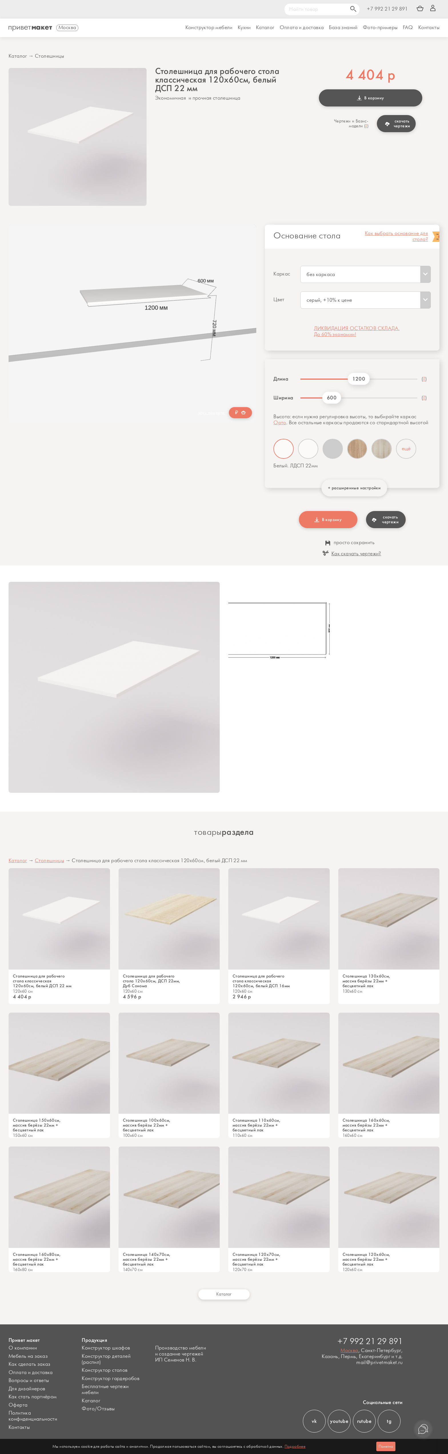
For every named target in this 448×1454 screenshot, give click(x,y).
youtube (339, 1421)
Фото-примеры (380, 28)
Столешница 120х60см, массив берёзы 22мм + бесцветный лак (366, 1259)
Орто (279, 423)
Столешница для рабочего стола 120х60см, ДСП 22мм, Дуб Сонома (151, 981)
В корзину (370, 98)
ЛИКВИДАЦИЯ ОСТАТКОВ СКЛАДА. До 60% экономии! (357, 331)
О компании (23, 1348)
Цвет (279, 300)
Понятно (386, 1446)
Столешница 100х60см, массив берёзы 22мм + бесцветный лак (147, 1125)
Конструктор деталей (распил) (106, 1359)
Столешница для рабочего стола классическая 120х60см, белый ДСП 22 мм (42, 981)
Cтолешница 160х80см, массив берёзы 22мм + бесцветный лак (37, 1259)
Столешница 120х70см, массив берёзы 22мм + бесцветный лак (256, 1259)
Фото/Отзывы (98, 1409)
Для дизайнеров (27, 1389)
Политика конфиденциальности (33, 1416)
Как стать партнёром (33, 1397)
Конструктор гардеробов (110, 1378)
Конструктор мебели (209, 28)
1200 (358, 378)
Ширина (283, 397)
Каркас (281, 274)
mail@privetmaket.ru (379, 1363)
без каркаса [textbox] (321, 275)
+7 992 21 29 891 (387, 9)
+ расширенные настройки (354, 488)
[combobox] (365, 274)
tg (389, 1421)
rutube (364, 1421)
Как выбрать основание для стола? (396, 237)
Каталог (265, 28)
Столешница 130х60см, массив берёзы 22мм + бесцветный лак (366, 981)
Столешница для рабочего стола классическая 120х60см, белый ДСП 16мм (261, 981)
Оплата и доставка (31, 1372)
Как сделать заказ (30, 1364)
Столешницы (49, 56)
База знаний (343, 28)
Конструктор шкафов (106, 1348)
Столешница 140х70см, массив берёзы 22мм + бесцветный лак (147, 1259)
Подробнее (295, 1446)
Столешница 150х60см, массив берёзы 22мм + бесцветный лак (37, 1125)
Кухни (244, 28)
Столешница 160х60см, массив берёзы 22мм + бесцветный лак (366, 1125)
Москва (349, 1351)
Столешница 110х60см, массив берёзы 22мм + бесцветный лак (256, 1125)
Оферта (18, 1405)
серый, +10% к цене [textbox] (329, 300)
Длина (280, 378)
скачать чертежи (397, 123)
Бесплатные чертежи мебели (105, 1389)
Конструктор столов (104, 1370)
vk (314, 1421)
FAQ (408, 28)
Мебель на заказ (28, 1356)
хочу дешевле (211, 413)
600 (332, 397)
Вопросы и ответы (29, 1380)
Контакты (428, 28)
